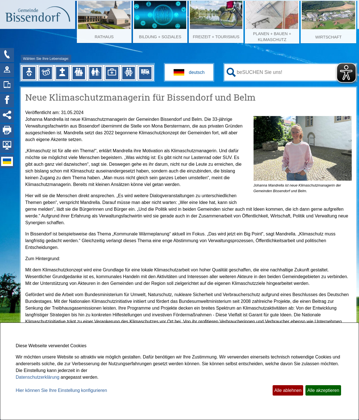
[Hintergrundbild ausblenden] (7, 146)
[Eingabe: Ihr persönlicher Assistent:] (295, 72)
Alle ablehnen (288, 390)
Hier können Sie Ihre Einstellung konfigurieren (61, 390)
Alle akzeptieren (323, 390)
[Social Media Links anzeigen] (7, 116)
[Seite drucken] (7, 131)
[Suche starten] (231, 72)
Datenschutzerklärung (37, 377)
